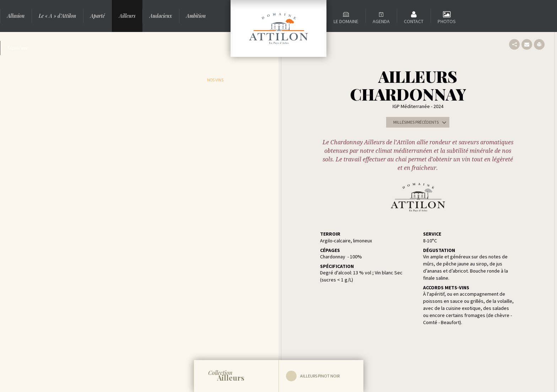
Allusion (16, 15)
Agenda (381, 21)
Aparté (97, 15)
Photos (447, 21)
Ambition (196, 15)
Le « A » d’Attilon (57, 15)
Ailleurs (127, 15)
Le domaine (346, 21)
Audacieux (161, 15)
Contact (413, 21)
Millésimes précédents (421, 122)
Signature (17, 47)
